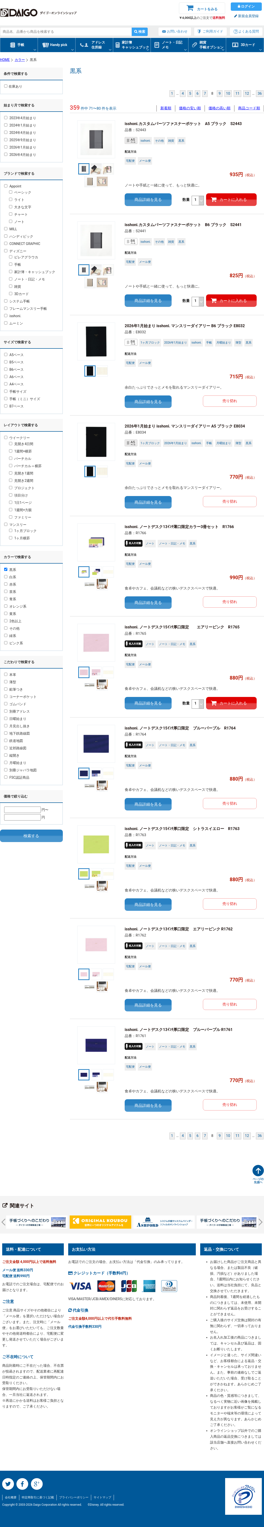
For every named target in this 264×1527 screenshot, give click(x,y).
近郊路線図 (15, 748)
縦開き (12, 755)
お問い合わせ (177, 31)
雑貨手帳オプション (211, 44)
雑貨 (15, 287)
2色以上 (13, 621)
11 (237, 93)
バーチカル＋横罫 (25, 466)
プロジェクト (22, 488)
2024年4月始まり (20, 133)
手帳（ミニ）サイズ (22, 399)
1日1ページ (20, 503)
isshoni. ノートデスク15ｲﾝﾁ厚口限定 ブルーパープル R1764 (180, 728)
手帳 (20, 45)
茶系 (10, 592)
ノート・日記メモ (172, 44)
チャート (18, 214)
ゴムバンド (15, 704)
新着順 (165, 108)
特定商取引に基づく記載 (38, 1497)
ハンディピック (18, 236)
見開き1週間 (21, 473)
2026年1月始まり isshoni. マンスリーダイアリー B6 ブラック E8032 (185, 326)
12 (247, 93)
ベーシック (20, 192)
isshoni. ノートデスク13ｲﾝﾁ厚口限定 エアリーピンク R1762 (179, 929)
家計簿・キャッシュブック (32, 272)
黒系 (10, 570)
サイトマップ (102, 1497)
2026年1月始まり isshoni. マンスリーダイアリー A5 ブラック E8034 (185, 426)
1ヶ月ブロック (23, 531)
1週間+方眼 (20, 510)
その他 (12, 628)
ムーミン (13, 323)
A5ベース (14, 355)
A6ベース (14, 377)
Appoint (12, 186)
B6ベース (14, 369)
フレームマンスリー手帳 (25, 309)
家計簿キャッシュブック (135, 44)
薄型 (10, 682)
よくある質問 (248, 31)
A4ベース (14, 384)
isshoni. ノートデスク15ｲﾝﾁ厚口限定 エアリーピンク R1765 (182, 627)
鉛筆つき (13, 689)
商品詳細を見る (148, 199)
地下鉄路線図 (17, 733)
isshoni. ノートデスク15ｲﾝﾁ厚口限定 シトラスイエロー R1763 (182, 828)
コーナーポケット (20, 697)
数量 (193, 200)
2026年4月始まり (20, 155)
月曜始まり (15, 763)
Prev (4, 1222)
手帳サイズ (15, 391)
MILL (10, 229)
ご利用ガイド (213, 31)
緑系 (10, 636)
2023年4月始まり (20, 118)
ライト (16, 200)
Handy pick (58, 45)
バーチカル (20, 459)
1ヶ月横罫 (19, 538)
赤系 (10, 584)
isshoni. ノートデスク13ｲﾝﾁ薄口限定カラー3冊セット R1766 (179, 526)
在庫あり (13, 86)
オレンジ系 (15, 606)
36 (260, 93)
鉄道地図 (13, 741)
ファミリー (20, 517)
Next (259, 1222)
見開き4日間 (21, 444)
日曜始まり (15, 719)
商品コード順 (249, 108)
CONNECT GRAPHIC (22, 244)
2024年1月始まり (20, 125)
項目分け (18, 495)
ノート (16, 222)
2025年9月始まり (20, 140)
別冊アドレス (17, 711)
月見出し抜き (17, 726)
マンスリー (15, 525)
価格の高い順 (220, 108)
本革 (10, 675)
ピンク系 (13, 643)
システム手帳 (17, 301)
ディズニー (15, 251)
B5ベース (14, 362)
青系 (10, 599)
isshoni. (12, 316)
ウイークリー (17, 438)
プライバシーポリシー (73, 1497)
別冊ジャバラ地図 (20, 770)
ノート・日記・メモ (27, 279)
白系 (10, 577)
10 (228, 93)
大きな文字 (20, 207)
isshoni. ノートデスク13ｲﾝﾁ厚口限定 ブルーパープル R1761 (179, 1029)
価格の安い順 (190, 108)
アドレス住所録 (98, 44)
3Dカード (248, 45)
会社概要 (11, 1497)
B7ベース (14, 406)
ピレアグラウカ (23, 257)
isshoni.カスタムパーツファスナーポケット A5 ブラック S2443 (183, 123)
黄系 (10, 614)
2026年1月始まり (20, 147)
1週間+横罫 (20, 451)
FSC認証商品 (16, 777)
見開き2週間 (21, 481)
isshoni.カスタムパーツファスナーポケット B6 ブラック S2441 (183, 224)
